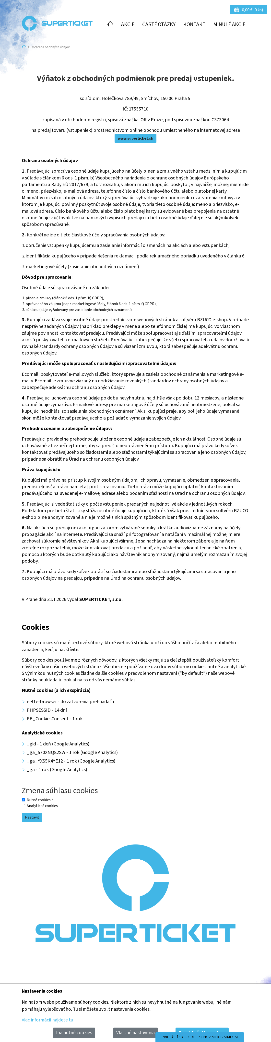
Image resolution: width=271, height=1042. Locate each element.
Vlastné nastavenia (135, 1032)
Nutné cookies (40, 800)
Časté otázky (159, 24)
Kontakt (194, 24)
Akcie (127, 24)
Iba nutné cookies (74, 1032)
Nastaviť (32, 817)
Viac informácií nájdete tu (47, 1020)
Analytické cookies (42, 806)
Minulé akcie (229, 24)
